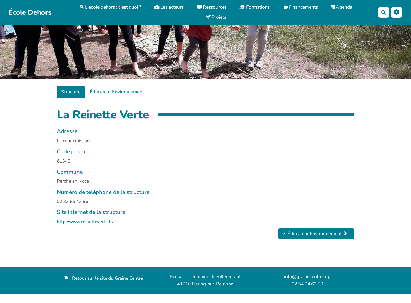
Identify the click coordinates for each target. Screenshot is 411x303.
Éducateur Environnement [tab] (117, 92)
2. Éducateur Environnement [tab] (315, 233)
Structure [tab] (71, 92)
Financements (300, 7)
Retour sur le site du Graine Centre (103, 278)
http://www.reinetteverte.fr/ (85, 222)
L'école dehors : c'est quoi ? (110, 7)
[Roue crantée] (396, 12)
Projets (216, 17)
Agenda (341, 7)
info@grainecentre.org (307, 277)
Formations (254, 7)
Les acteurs (169, 7)
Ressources (212, 7)
